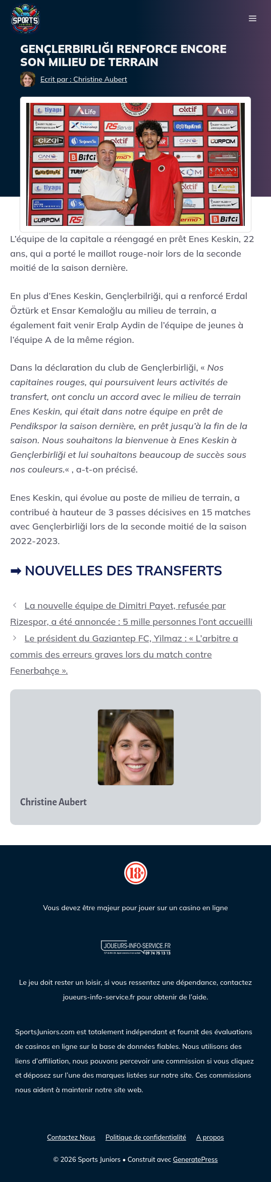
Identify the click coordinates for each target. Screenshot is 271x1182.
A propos (210, 1137)
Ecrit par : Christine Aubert (83, 79)
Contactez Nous (71, 1137)
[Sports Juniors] (25, 18)
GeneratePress (195, 1159)
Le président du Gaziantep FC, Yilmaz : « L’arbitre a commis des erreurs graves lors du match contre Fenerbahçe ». (124, 654)
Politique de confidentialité (145, 1137)
